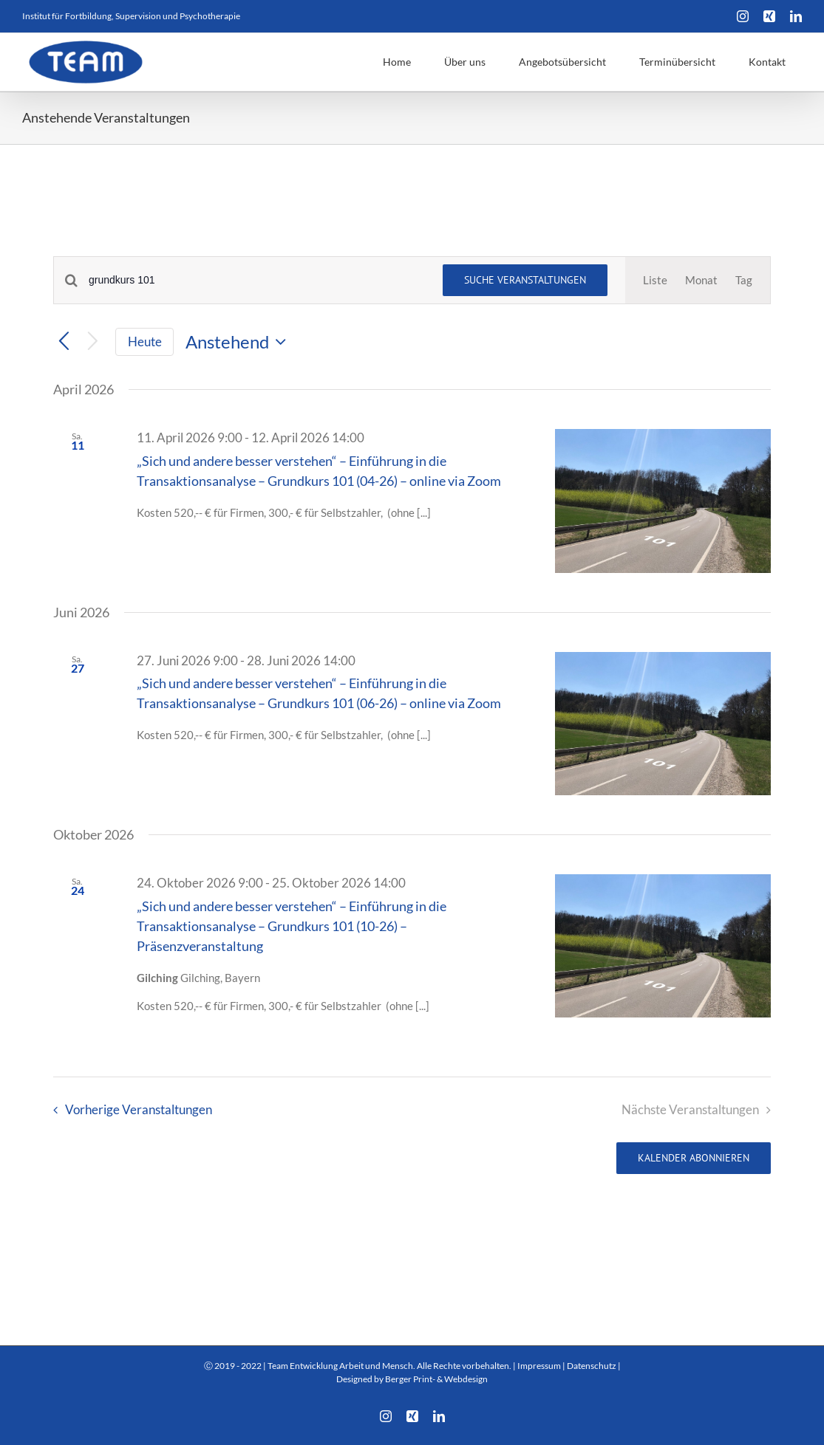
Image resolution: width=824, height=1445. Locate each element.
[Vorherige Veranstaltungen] (64, 342)
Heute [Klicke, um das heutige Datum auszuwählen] (145, 341)
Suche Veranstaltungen (525, 279)
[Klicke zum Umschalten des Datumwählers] (239, 341)
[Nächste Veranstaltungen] (92, 342)
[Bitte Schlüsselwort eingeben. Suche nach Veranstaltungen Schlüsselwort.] (257, 280)
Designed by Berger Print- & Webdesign (412, 1378)
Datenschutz (591, 1365)
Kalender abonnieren (693, 1158)
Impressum (539, 1365)
